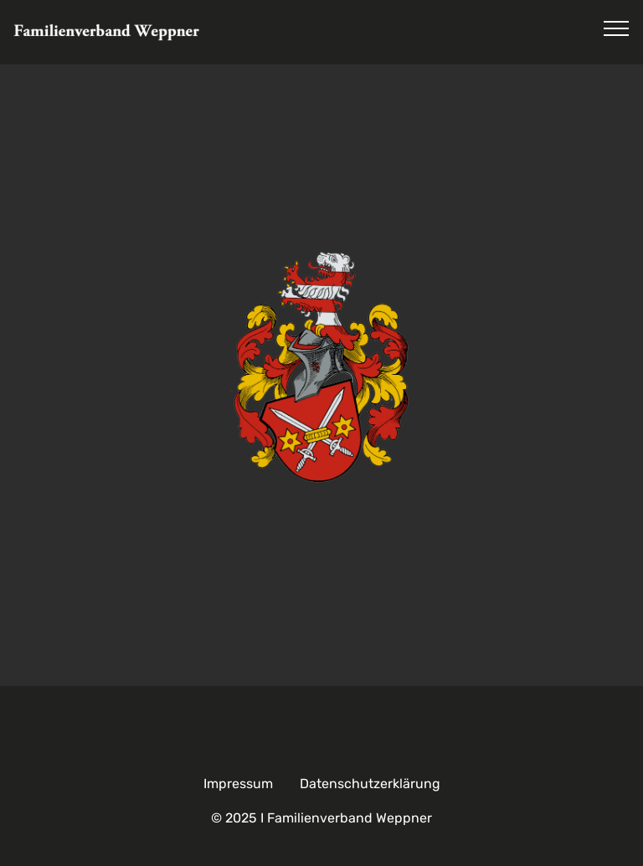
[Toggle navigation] (617, 27)
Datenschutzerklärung (370, 784)
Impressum (238, 784)
